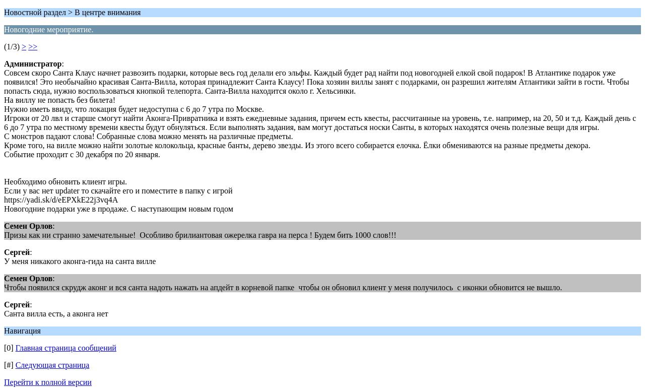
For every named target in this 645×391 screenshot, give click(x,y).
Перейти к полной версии (48, 382)
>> (32, 46)
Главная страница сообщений (66, 348)
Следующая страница (53, 365)
